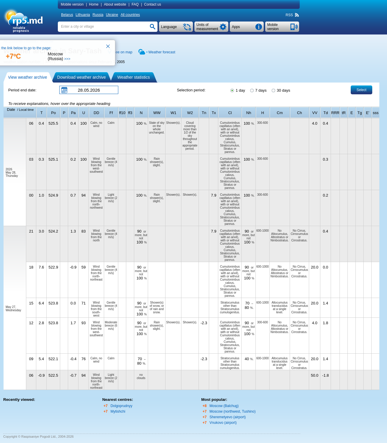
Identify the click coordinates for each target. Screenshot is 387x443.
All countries (130, 15)
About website (115, 4)
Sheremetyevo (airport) (227, 417)
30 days (280, 90)
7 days (258, 90)
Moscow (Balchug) (224, 406)
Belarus (67, 15)
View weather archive (27, 77)
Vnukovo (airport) (223, 423)
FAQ (135, 4)
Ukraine (112, 15)
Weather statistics (133, 77)
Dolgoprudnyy (121, 406)
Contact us (152, 4)
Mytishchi (118, 411)
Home (94, 4)
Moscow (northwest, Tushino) (232, 411)
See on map (122, 52)
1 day (237, 90)
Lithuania (83, 15)
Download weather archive (81, 77)
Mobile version (72, 4)
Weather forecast (161, 52)
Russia (98, 15)
